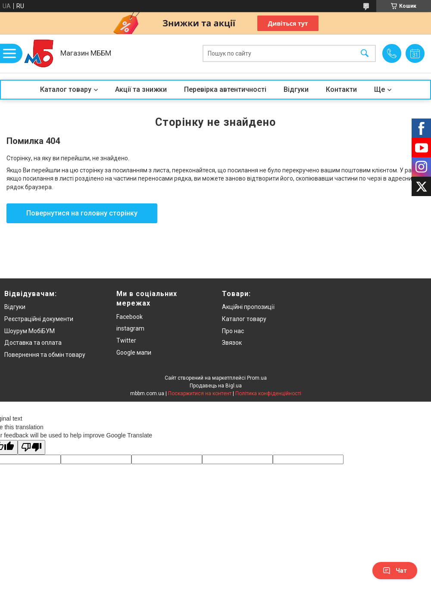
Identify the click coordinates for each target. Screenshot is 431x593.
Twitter (126, 340)
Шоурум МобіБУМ (29, 331)
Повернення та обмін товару (44, 354)
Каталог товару (65, 89)
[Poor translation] (31, 447)
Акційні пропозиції (248, 306)
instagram (130, 328)
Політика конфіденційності (268, 393)
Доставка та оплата (33, 342)
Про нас (233, 331)
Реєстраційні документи (38, 318)
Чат (395, 570)
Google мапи (133, 352)
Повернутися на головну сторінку (81, 213)
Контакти (341, 89)
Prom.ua (257, 378)
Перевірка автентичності (225, 89)
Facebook (129, 316)
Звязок (232, 342)
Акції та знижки (141, 89)
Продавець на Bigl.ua (216, 386)
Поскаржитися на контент (199, 393)
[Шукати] (364, 54)
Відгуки (296, 89)
